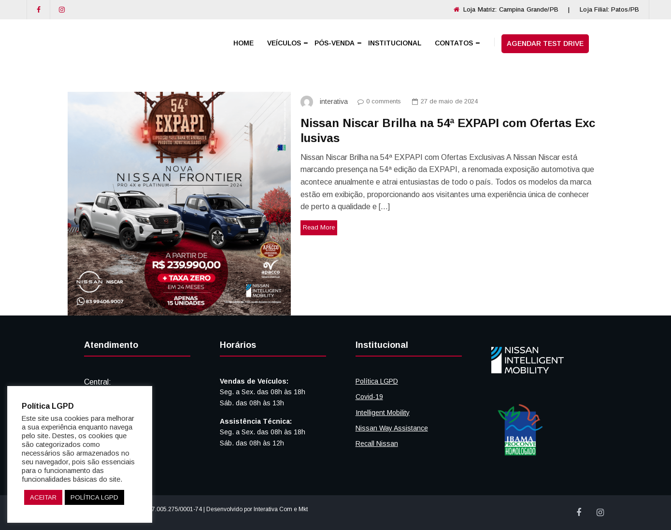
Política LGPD (377, 381)
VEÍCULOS (284, 43)
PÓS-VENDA (334, 43)
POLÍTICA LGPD (94, 497)
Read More (319, 227)
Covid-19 (369, 397)
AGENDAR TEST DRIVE (545, 43)
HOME (243, 43)
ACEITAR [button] (43, 497)
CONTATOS (454, 43)
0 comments (377, 101)
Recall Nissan (377, 443)
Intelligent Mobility (383, 412)
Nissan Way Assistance (392, 428)
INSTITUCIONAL (394, 43)
